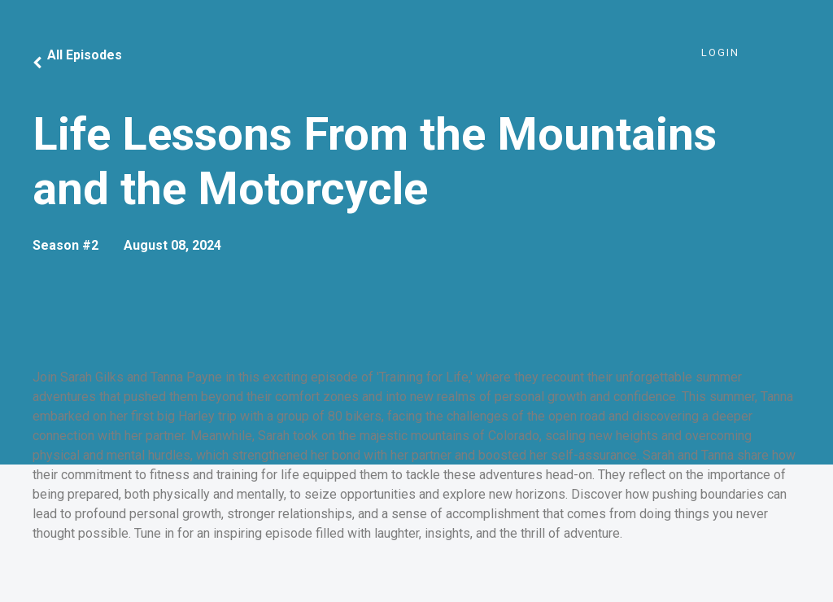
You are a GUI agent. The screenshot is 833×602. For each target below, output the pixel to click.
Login (720, 52)
